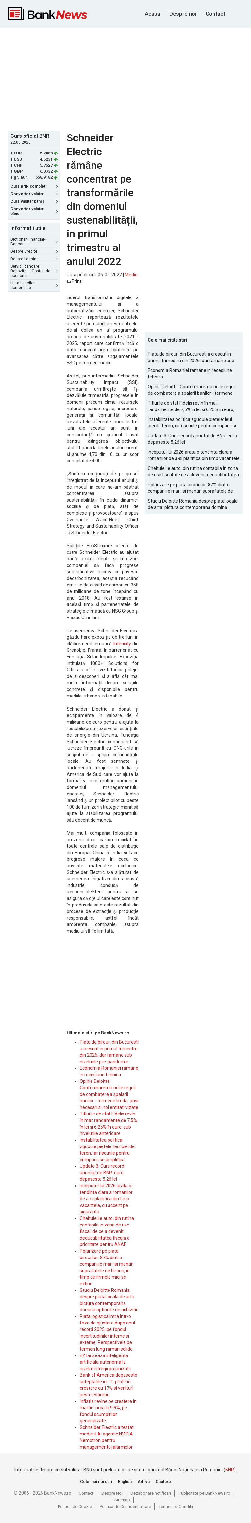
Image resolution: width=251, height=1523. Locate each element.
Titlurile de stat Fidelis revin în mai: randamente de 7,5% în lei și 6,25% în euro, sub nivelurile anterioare (191, 406)
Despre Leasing (34, 259)
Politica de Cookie (75, 1506)
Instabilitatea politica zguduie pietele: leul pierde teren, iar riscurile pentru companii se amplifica (193, 423)
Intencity (122, 643)
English (125, 1481)
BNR (229, 1469)
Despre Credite (34, 251)
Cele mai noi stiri (96, 1481)
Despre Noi (112, 1493)
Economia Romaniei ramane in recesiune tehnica (190, 373)
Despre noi (182, 13)
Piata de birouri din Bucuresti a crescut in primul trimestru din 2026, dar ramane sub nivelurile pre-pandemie (191, 357)
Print (74, 281)
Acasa (152, 13)
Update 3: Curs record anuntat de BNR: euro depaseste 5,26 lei (102, 1172)
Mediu (131, 274)
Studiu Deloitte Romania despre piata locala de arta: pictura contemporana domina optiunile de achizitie (193, 504)
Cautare (163, 1481)
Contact (215, 13)
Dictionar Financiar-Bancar (34, 241)
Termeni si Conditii (176, 1506)
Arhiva (144, 1481)
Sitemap (122, 1500)
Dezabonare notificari (150, 1493)
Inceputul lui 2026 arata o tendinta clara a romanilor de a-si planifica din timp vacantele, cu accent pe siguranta (106, 1198)
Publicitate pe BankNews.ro (204, 1493)
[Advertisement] (129, 78)
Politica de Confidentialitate (125, 1506)
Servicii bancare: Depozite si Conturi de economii (34, 271)
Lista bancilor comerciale (34, 285)
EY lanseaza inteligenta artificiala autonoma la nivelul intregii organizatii (105, 1362)
